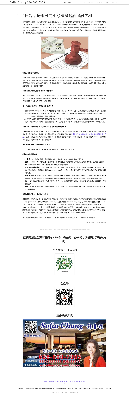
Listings (72, 381)
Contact (82, 381)
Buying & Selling (63, 381)
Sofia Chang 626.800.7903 (27, 2)
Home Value (52, 381)
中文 (77, 381)
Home (45, 381)
